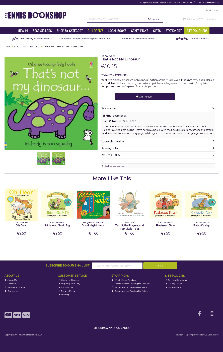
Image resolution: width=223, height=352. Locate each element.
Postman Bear (165, 225)
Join (216, 10)
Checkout (212, 19)
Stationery (174, 31)
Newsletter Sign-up (15, 287)
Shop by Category (70, 31)
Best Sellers (42, 31)
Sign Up (160, 265)
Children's (95, 31)
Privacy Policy (174, 283)
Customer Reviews (69, 280)
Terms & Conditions (176, 280)
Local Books (117, 31)
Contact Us (187, 2)
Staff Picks (139, 31)
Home (177, 2)
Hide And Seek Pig (57, 225)
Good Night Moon (93, 225)
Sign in (208, 10)
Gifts (157, 31)
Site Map (64, 294)
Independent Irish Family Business (156, 2)
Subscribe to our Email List (68, 265)
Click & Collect (67, 287)
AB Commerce (211, 334)
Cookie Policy (173, 287)
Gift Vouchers (196, 31)
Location (10, 283)
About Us (11, 280)
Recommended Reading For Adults (130, 291)
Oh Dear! (21, 225)
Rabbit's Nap (201, 225)
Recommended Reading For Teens (129, 287)
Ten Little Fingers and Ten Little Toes (129, 227)
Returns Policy (67, 291)
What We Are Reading (124, 280)
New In (23, 31)
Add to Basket (145, 96)
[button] (94, 60)
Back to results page (114, 166)
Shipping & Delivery (69, 283)
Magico (187, 334)
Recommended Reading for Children (131, 283)
